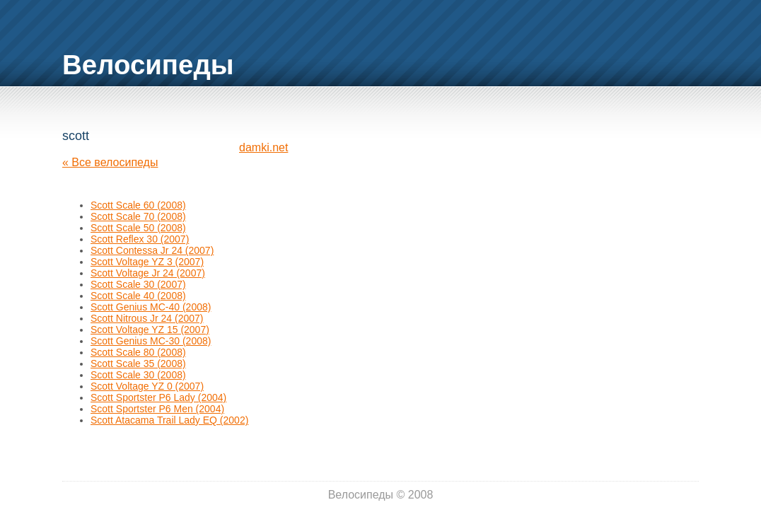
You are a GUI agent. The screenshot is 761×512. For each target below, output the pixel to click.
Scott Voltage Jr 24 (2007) (148, 273)
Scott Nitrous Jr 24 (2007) (147, 318)
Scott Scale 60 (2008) (138, 205)
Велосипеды (148, 65)
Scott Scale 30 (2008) (138, 374)
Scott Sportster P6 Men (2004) (157, 408)
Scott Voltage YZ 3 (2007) (147, 261)
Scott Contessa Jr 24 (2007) (152, 250)
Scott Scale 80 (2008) (138, 352)
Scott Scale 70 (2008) (138, 216)
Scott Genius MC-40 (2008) (151, 307)
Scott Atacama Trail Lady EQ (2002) (169, 420)
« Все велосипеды (110, 162)
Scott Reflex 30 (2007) (140, 239)
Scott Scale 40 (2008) (138, 295)
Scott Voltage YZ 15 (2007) (150, 329)
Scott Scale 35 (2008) (138, 363)
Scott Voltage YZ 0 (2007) (147, 386)
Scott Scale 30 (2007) (138, 284)
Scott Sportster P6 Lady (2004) (158, 397)
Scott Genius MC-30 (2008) (151, 341)
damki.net (263, 147)
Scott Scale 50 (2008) (138, 227)
